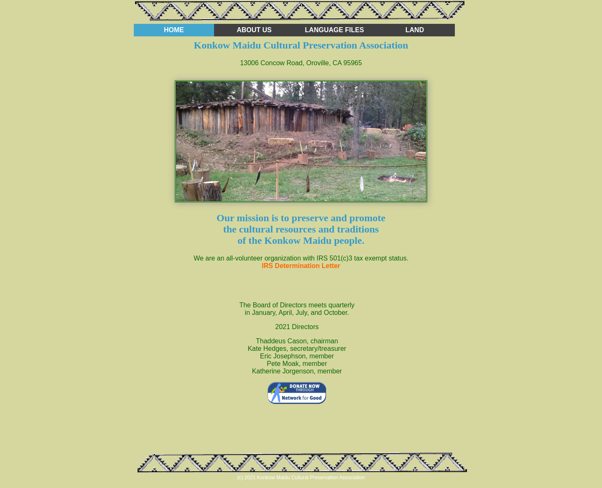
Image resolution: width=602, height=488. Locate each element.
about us (254, 29)
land (415, 29)
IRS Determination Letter (301, 265)
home (174, 29)
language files (334, 29)
